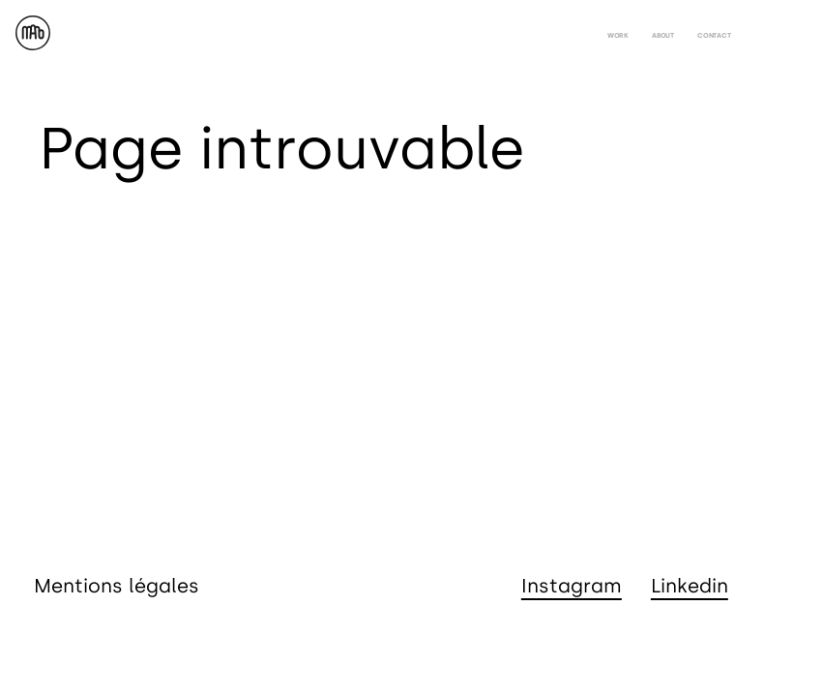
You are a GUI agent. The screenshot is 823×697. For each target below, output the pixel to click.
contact (714, 35)
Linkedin (689, 585)
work (618, 35)
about (663, 35)
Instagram (571, 585)
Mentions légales (116, 585)
